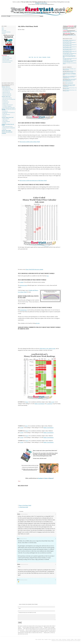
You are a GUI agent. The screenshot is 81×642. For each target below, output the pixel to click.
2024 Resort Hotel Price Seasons (7, 60)
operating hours (23, 310)
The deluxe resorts (5, 103)
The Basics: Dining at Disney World (7, 117)
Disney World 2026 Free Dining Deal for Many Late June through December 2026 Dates (69, 56)
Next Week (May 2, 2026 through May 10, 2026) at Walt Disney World (69, 40)
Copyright (46, 639)
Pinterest (51, 478)
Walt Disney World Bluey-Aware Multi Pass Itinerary (69, 71)
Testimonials (4, 133)
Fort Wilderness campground (6, 106)
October (48, 57)
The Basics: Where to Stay (6, 96)
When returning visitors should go (7, 89)
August (40, 57)
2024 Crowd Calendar (5, 59)
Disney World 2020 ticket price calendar (34, 269)
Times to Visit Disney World (25, 505)
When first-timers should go (6, 88)
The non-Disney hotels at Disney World (8, 107)
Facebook (40, 478)
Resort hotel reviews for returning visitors (8, 99)
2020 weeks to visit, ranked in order (47, 348)
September (44, 57)
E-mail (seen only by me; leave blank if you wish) (27, 612)
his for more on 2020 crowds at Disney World (30, 141)
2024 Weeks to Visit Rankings (7, 58)
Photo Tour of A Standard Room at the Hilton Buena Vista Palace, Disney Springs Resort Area (69, 77)
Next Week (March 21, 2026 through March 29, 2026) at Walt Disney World (69, 54)
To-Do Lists (4, 129)
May (32, 57)
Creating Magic (65, 29)
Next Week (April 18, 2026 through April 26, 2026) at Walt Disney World (70, 45)
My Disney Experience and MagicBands (8, 127)
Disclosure (53, 639)
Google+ (72, 639)
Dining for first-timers (5, 118)
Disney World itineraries (6, 114)
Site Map (39, 639)
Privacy (49, 639)
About (3, 29)
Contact (56, 639)
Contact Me (3, 33)
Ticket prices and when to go (6, 95)
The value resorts (5, 100)
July (37, 57)
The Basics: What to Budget (6, 130)
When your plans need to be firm (7, 126)
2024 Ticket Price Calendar (6, 62)
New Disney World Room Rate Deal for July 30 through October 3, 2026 (70, 59)
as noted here (49, 403)
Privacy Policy (4, 30)
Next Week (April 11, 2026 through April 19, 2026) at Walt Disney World (70, 47)
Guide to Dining (4, 120)
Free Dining (4, 122)
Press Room (64, 639)
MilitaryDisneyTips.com (72, 35)
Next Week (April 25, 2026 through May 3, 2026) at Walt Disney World (69, 43)
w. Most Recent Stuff (23, 507)
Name (20, 608)
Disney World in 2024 (5, 56)
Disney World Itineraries (69, 82)
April (30, 57)
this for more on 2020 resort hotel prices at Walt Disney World (33, 180)
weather (21, 282)
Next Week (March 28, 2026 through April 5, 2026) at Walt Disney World (70, 51)
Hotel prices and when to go (6, 93)
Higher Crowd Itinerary (40, 403)
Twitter (45, 478)
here (48, 275)
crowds (52, 402)
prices (27, 402)
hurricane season (23, 285)
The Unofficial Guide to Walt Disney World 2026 (70, 32)
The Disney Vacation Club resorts (7, 104)
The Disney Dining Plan (6, 121)
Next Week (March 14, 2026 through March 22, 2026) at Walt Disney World (69, 61)
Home (3, 27)
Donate (60, 639)
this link (38, 323)
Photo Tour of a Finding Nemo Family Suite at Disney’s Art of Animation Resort (69, 74)
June (35, 57)
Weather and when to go (6, 92)
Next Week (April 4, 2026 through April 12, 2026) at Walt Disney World (69, 49)
